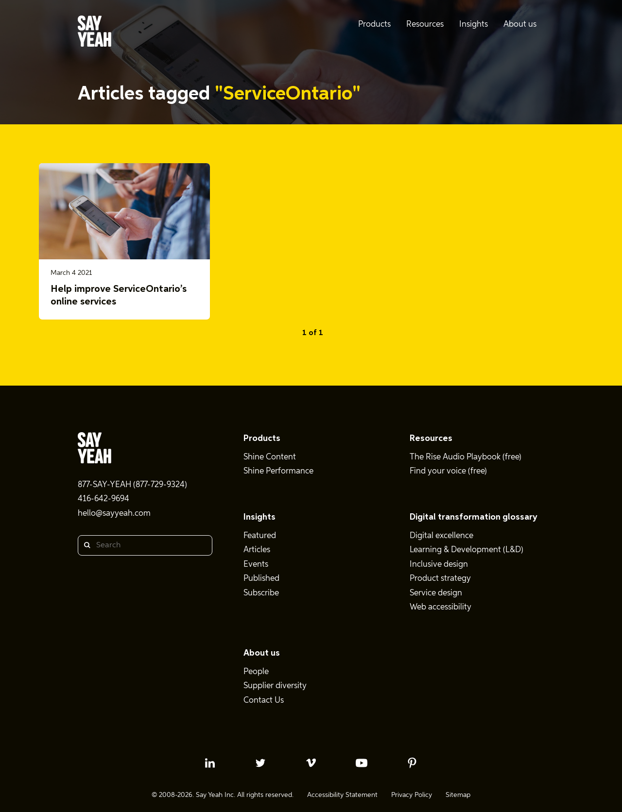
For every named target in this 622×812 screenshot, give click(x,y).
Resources (431, 438)
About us (261, 653)
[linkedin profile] (210, 763)
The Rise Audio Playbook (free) (465, 457)
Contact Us (263, 700)
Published (261, 579)
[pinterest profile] (412, 763)
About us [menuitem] (519, 24)
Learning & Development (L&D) (466, 550)
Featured (259, 536)
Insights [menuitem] (473, 24)
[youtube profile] (361, 763)
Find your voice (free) (448, 471)
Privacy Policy (411, 795)
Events (255, 564)
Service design (436, 593)
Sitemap (458, 795)
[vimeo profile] (311, 763)
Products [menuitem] (374, 24)
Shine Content (269, 457)
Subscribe (261, 593)
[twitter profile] (260, 763)
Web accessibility (440, 607)
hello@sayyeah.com (114, 513)
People (256, 672)
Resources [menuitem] (425, 24)
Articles (256, 550)
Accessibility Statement (342, 795)
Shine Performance (278, 471)
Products (261, 438)
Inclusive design (439, 564)
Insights (259, 517)
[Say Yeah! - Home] (94, 33)
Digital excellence (441, 536)
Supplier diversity (275, 686)
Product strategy (440, 579)
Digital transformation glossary (473, 517)
